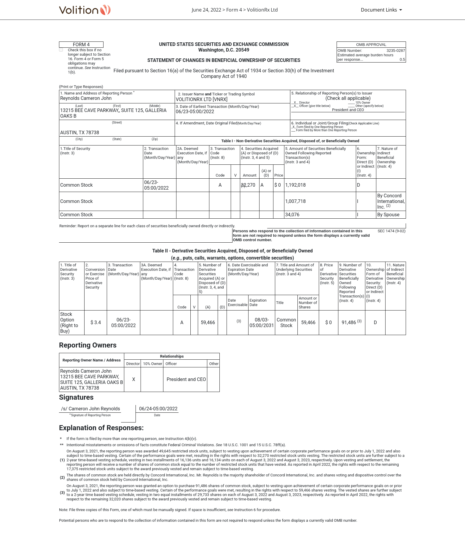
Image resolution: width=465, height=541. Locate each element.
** (70, 414)
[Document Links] (382, 10)
